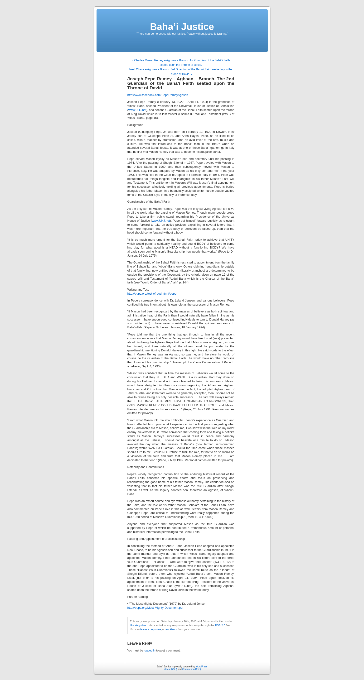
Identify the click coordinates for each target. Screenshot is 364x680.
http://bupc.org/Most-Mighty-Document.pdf (155, 607)
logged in (149, 650)
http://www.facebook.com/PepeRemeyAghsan (157, 95)
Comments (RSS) (191, 669)
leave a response (150, 629)
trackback (171, 629)
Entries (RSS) (169, 669)
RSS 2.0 (220, 625)
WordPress (201, 666)
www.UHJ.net (137, 110)
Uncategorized (138, 625)
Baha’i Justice (182, 26)
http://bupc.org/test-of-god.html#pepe (152, 293)
